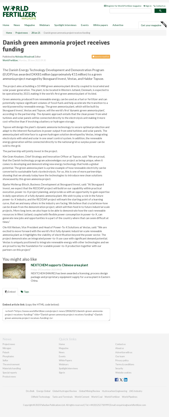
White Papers (65, 360)
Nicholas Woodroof (24, 56)
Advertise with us (123, 352)
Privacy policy (122, 360)
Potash (6, 352)
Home (6, 25)
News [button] (17, 25)
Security (119, 368)
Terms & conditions (124, 364)
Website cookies (123, 372)
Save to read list (101, 56)
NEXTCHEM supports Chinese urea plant (59, 265)
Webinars (44, 25)
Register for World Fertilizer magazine (122, 6)
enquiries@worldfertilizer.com (131, 405)
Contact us (160, 6)
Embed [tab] (10, 291)
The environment (11, 364)
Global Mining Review (89, 391)
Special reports (10, 372)
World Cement (82, 396)
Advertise (118, 25)
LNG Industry (135, 391)
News (61, 352)
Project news (9, 344)
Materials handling (12, 368)
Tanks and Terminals (62, 396)
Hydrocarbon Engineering (114, 391)
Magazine (30, 25)
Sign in (148, 6)
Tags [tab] (25, 291)
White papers (100, 25)
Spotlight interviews (65, 25)
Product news (9, 376)
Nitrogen (7, 348)
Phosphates (8, 356)
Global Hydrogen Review (64, 391)
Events (85, 25)
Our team (120, 356)
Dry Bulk (30, 391)
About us (119, 348)
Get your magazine (153, 25)
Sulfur (5, 360)
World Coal (96, 396)
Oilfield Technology (40, 396)
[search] (130, 10)
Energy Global (43, 391)
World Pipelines (129, 396)
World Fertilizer (10, 60)
